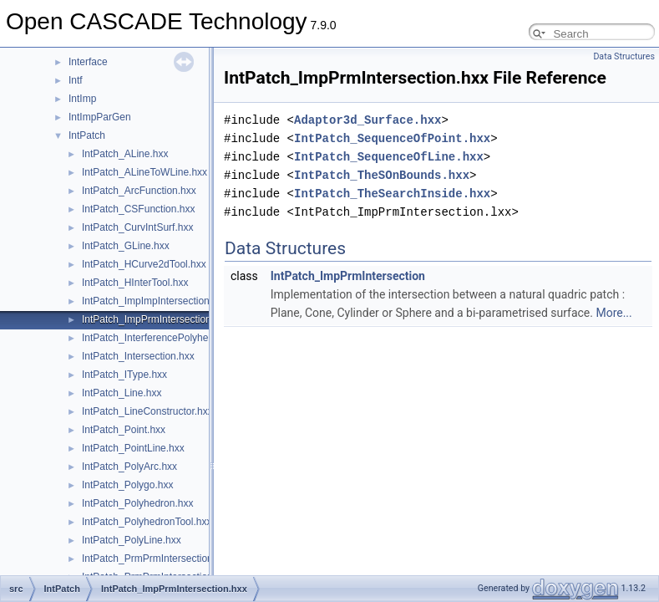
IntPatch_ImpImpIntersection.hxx (155, 301)
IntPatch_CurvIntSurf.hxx (137, 227)
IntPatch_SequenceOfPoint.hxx (392, 138)
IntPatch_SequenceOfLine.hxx (389, 157)
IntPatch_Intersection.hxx (138, 356)
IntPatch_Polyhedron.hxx (137, 503)
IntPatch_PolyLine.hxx (131, 540)
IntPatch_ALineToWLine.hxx (144, 172)
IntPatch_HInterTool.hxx (135, 282)
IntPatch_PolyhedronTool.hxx (146, 522)
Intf (75, 80)
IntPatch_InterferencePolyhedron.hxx (164, 338)
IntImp (82, 99)
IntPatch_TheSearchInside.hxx (392, 194)
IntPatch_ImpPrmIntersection (348, 276)
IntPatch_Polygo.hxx (127, 485)
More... (613, 312)
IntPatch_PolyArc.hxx (129, 466)
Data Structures (624, 56)
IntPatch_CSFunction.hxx (138, 209)
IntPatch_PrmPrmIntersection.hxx (156, 558)
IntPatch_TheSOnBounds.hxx (381, 175)
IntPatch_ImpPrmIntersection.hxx (156, 319)
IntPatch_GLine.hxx (126, 246)
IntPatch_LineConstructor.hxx (147, 411)
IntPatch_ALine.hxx (125, 154)
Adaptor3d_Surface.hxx (367, 120)
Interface (88, 62)
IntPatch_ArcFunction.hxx (139, 190)
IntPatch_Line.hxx (121, 393)
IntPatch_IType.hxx (124, 374)
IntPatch (86, 135)
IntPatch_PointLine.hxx (133, 448)
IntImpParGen (99, 117)
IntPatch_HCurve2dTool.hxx (144, 264)
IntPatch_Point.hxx (123, 430)
